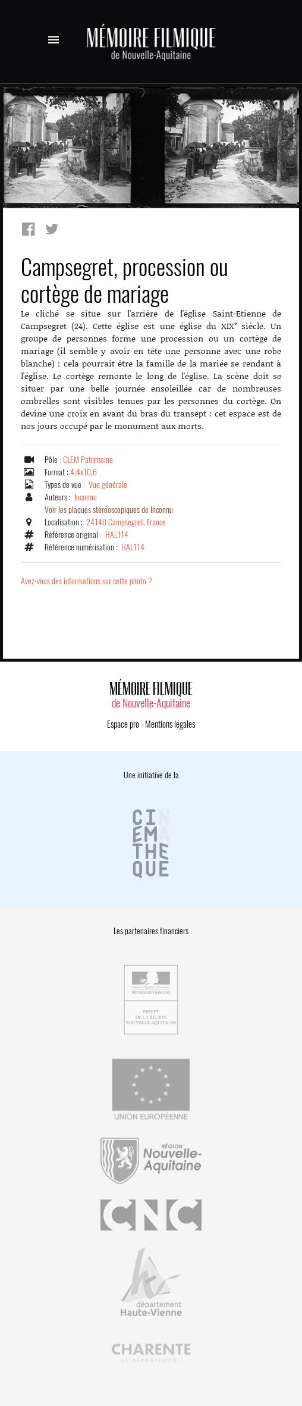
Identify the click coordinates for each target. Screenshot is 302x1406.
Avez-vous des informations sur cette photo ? (86, 581)
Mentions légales (170, 724)
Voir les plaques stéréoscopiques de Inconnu (109, 509)
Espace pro (123, 724)
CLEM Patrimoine (88, 459)
